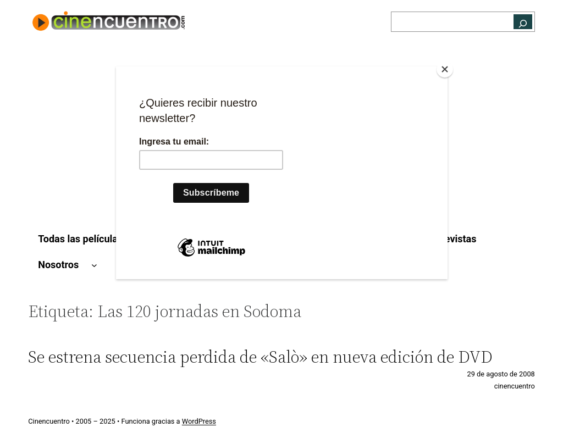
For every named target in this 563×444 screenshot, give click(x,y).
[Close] (445, 69)
